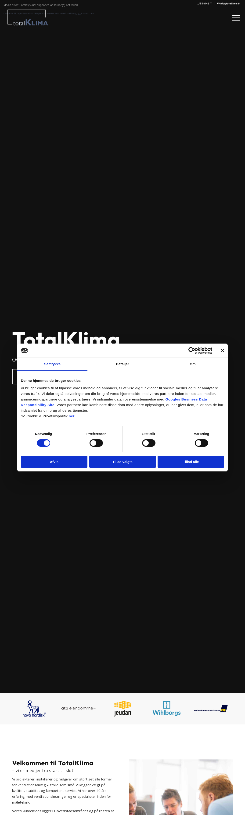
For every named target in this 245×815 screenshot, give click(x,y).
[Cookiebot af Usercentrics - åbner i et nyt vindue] (191, 350)
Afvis (54, 462)
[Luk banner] (222, 350)
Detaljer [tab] (122, 364)
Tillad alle (191, 462)
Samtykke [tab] (52, 364)
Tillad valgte (122, 462)
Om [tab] (192, 364)
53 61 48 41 (205, 3)
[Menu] (234, 17)
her (72, 416)
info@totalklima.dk (228, 3)
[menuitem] (205, 3)
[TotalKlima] (27, 17)
